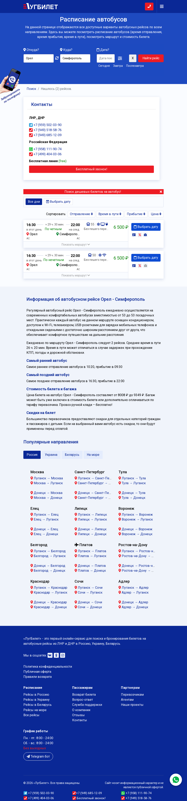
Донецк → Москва (48, 493)
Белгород (38, 545)
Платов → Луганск (92, 556)
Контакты (79, 720)
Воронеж (126, 508)
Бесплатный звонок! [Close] (91, 169)
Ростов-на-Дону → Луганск (143, 556)
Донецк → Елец (46, 529)
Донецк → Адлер (135, 602)
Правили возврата (37, 677)
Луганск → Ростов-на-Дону (143, 551)
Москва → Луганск (48, 483)
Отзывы (78, 715)
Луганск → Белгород (50, 551)
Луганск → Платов (92, 551)
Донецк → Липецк (92, 529)
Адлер (124, 581)
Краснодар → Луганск (50, 592)
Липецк (81, 508)
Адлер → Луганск (135, 592)
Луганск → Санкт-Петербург (99, 478)
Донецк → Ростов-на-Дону (142, 566)
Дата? (103, 50)
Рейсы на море (35, 710)
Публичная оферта (37, 672)
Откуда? (33, 50)
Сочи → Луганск (90, 592)
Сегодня (104, 66)
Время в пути (109, 214)
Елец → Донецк (46, 534)
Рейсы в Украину (36, 700)
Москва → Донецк (48, 498)
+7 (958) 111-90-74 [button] (45, 149)
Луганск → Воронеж (137, 514)
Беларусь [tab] (72, 455)
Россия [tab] (32, 455)
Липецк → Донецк (92, 534)
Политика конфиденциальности (47, 666)
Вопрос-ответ (82, 700)
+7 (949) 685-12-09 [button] (45, 135)
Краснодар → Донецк (50, 607)
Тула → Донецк (133, 498)
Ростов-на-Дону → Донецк (142, 570)
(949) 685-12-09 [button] (87, 793)
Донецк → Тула (133, 493)
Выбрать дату (58, 202)
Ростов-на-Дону (133, 545)
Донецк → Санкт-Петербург (99, 493)
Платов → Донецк (92, 570)
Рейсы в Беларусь (37, 705)
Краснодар (39, 581)
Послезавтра (135, 66)
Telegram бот (38, 756)
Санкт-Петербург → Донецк (99, 498)
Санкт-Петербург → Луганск (99, 483)
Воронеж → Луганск (137, 519)
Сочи (79, 581)
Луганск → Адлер (135, 588)
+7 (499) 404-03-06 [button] (45, 154)
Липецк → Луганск (92, 519)
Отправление (81, 214)
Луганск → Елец (46, 514)
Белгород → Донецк (49, 570)
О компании (81, 710)
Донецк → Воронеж (137, 529)
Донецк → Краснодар (50, 602)
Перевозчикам (132, 694)
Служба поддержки (87, 705)
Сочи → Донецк (90, 607)
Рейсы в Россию (36, 694)
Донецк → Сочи (90, 602)
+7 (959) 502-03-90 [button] (45, 125)
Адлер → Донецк (135, 607)
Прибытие (136, 214)
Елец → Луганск (46, 519)
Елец (34, 508)
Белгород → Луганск (50, 556)
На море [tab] (93, 455)
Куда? (67, 50)
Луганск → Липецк (92, 514)
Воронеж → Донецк (137, 534)
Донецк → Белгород (49, 566)
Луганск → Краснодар (50, 588)
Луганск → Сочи (90, 588)
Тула (123, 472)
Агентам (127, 700)
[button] (120, 59)
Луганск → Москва (48, 478)
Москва (37, 472)
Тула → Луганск (134, 483)
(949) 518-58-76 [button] (136, 798)
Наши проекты (132, 705)
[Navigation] (160, 6)
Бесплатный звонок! (88, 798)
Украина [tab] (51, 455)
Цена (156, 214)
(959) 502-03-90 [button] (39, 793)
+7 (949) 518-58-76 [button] (45, 130)
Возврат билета (84, 694)
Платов (83, 545)
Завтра (118, 66)
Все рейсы (31, 715)
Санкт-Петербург (90, 472)
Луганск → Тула (134, 478)
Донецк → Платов (92, 566)
